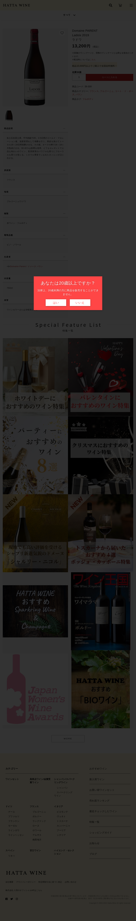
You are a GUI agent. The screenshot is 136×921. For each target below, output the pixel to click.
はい (56, 302)
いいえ (80, 302)
